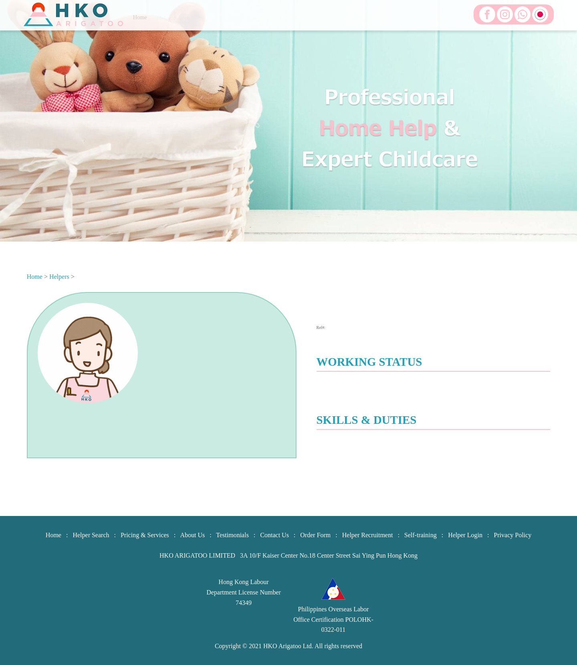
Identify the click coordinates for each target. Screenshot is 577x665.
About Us (192, 535)
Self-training (420, 535)
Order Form (315, 535)
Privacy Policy (512, 535)
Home (34, 276)
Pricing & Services (145, 535)
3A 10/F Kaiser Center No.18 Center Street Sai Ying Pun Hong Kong (329, 555)
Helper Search (91, 535)
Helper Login (465, 535)
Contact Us (274, 535)
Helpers (59, 276)
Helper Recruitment (367, 535)
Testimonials (232, 535)
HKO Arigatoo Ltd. (288, 646)
